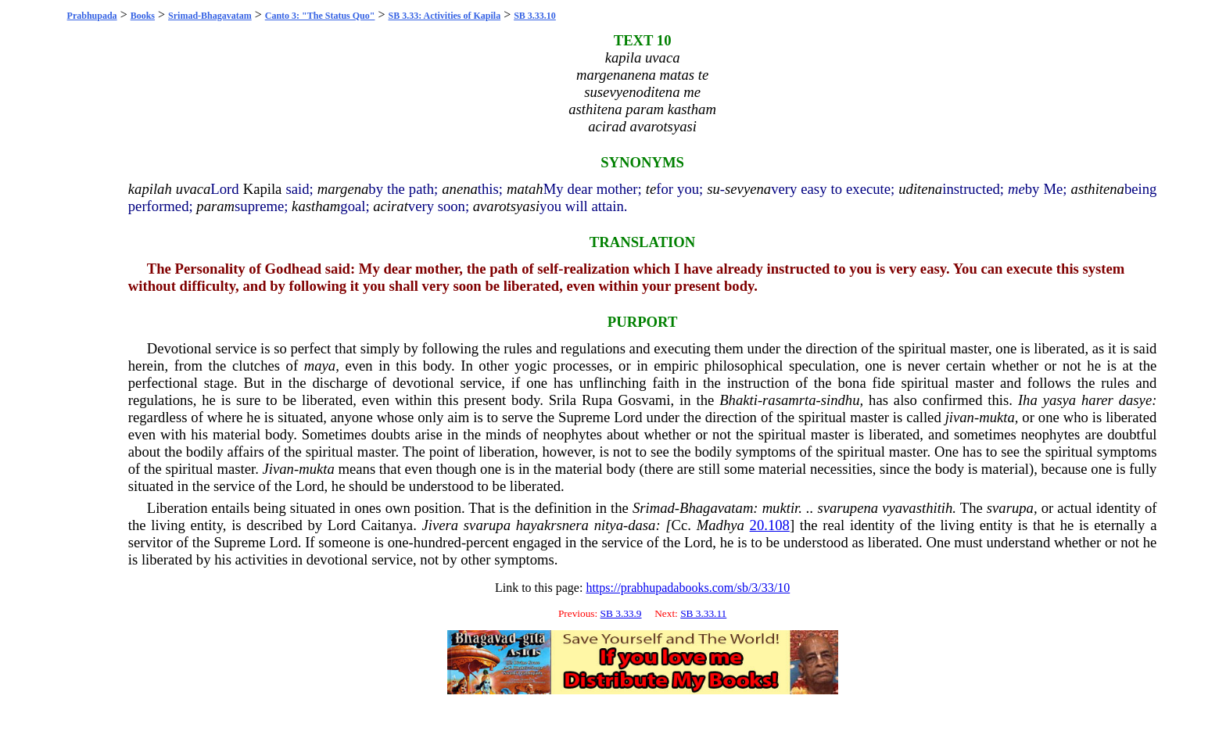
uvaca (193, 189)
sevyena (748, 189)
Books (143, 15)
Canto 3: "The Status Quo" (320, 15)
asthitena (1097, 189)
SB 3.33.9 (621, 613)
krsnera (566, 525)
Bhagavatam (716, 508)
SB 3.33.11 (703, 613)
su (713, 189)
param (215, 206)
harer (1097, 400)
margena (343, 189)
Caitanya (387, 525)
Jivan (278, 469)
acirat (390, 206)
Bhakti (738, 400)
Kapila (262, 189)
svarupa (1010, 508)
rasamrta (789, 400)
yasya (1059, 400)
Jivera (440, 525)
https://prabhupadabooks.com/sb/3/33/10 (688, 587)
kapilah (150, 189)
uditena (920, 189)
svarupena (847, 508)
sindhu (840, 400)
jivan (959, 417)
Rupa (597, 400)
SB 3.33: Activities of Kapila (444, 15)
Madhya (720, 525)
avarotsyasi (506, 206)
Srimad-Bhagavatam (210, 15)
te (651, 189)
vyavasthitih (917, 508)
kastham (316, 206)
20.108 (770, 525)
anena (460, 189)
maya (319, 365)
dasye (1135, 400)
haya (530, 525)
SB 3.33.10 (535, 15)
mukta (997, 417)
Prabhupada (92, 15)
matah (525, 189)
